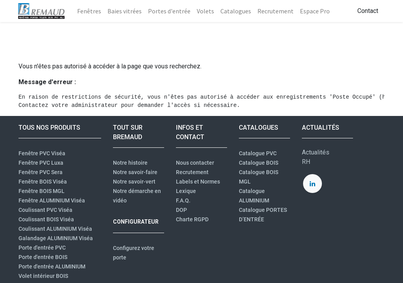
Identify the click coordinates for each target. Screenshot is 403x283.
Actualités (315, 152)
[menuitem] (89, 11)
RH (306, 161)
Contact (367, 11)
